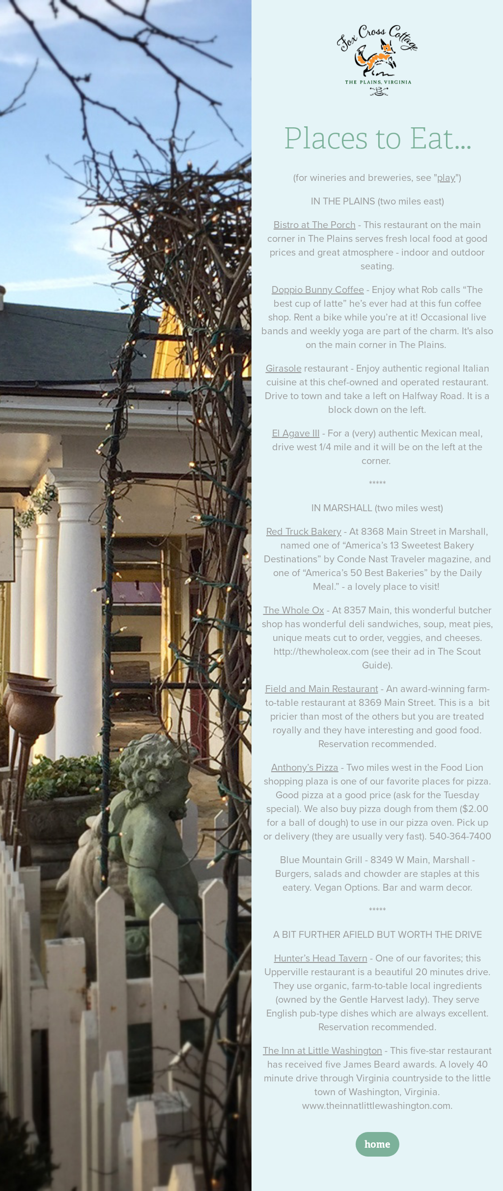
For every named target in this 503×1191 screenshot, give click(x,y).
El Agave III (296, 433)
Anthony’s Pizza (304, 767)
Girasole (284, 368)
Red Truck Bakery (303, 531)
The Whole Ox (293, 610)
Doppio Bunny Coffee (318, 289)
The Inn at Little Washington (322, 1050)
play (446, 177)
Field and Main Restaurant (321, 688)
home (377, 1144)
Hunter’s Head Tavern (320, 958)
